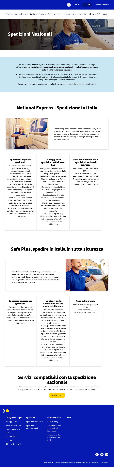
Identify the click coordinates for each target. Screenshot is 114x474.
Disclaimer (94, 462)
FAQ (69, 417)
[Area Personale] (102, 5)
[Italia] (76, 5)
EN (85, 5)
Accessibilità (104, 462)
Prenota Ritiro (11, 436)
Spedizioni (30, 417)
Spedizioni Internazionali (32, 426)
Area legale (47, 462)
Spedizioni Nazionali (34, 421)
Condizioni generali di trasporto (63, 462)
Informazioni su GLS (82, 462)
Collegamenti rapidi (14, 417)
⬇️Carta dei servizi (13, 444)
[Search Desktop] (69, 5)
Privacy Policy (52, 421)
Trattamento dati (54, 417)
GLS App (9, 440)
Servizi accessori (57, 395)
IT (89, 5)
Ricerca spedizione (13, 425)
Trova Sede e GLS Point (13, 430)
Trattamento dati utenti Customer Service (54, 437)
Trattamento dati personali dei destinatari (54, 428)
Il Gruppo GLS (11, 421)
